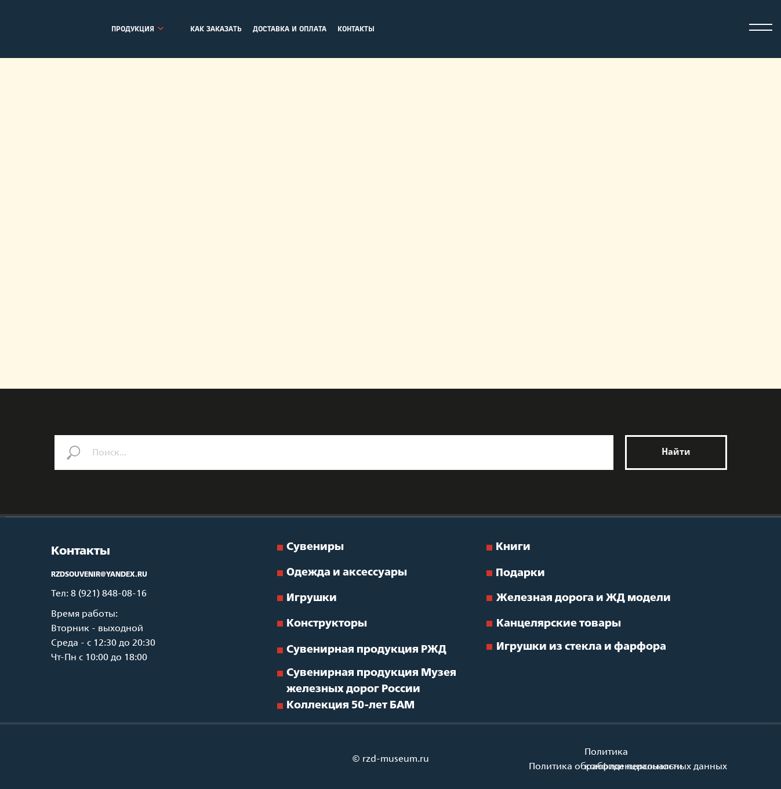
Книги (513, 547)
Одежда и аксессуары (346, 572)
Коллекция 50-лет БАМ (350, 705)
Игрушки (311, 598)
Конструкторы (326, 623)
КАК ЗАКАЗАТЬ (216, 29)
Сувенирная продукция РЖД (366, 650)
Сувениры (315, 547)
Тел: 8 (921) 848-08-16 (99, 593)
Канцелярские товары (558, 623)
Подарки (520, 573)
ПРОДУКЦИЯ (132, 29)
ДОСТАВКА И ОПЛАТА (289, 29)
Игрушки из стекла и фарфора (581, 647)
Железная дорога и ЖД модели (583, 598)
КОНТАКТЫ (356, 29)
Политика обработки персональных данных (628, 766)
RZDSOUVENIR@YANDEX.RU (99, 574)
